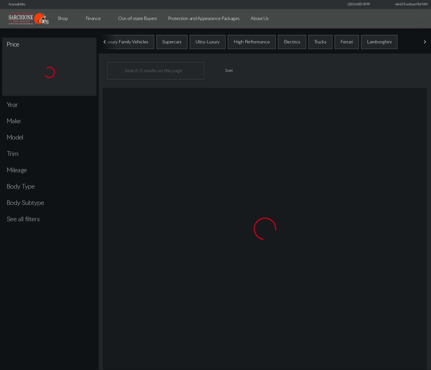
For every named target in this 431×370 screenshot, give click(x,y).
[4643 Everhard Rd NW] (409, 4)
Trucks (320, 42)
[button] (382, 4)
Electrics (292, 42)
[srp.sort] (226, 70)
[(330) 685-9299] (359, 4)
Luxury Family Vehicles (126, 42)
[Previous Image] (105, 42)
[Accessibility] (14, 4)
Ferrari (347, 42)
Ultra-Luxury (208, 42)
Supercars (172, 42)
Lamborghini (379, 42)
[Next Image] (425, 42)
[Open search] (418, 18)
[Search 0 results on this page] (156, 71)
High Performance (252, 42)
